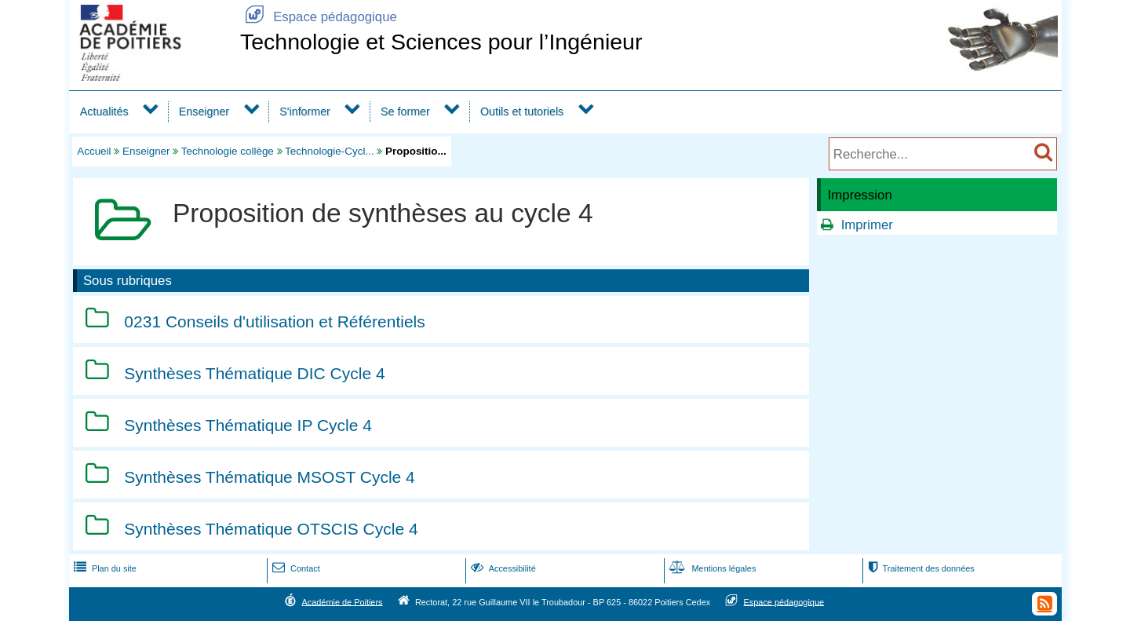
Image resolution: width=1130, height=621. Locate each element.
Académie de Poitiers (341, 601)
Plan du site (104, 568)
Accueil (94, 151)
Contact (294, 568)
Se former (405, 111)
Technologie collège (227, 151)
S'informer (304, 111)
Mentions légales (711, 568)
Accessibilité (502, 568)
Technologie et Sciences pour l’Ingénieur (441, 41)
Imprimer (867, 224)
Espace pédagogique (318, 16)
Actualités (104, 111)
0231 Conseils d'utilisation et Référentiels (274, 321)
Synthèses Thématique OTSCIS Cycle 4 (270, 529)
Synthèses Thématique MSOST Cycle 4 (269, 477)
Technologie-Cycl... (329, 151)
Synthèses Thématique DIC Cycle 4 (254, 373)
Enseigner (204, 111)
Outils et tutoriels (521, 111)
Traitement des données (919, 568)
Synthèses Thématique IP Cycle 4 (248, 425)
